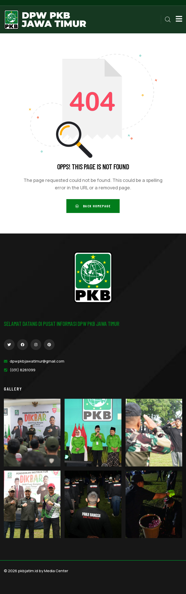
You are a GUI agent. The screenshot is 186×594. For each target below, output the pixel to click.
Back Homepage (93, 206)
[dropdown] (176, 19)
